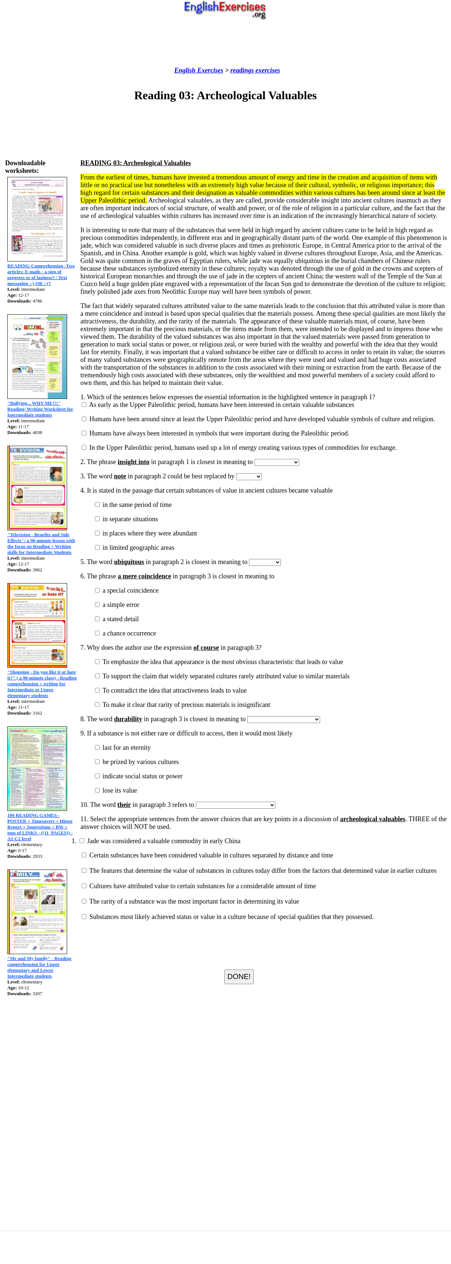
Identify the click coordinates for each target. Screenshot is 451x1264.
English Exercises (198, 70)
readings (242, 70)
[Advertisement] (225, 43)
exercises (267, 70)
